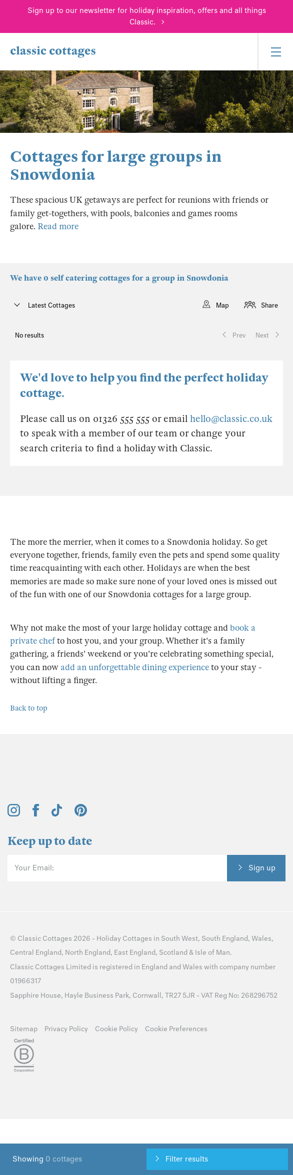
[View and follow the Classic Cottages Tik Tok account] (57, 813)
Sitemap (24, 1029)
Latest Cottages (50, 305)
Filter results (187, 1159)
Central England (36, 952)
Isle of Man (212, 952)
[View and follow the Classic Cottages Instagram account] (14, 813)
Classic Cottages (45, 938)
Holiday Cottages (124, 938)
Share (269, 305)
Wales (262, 938)
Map (222, 305)
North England (87, 952)
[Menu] (275, 51)
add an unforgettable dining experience (134, 667)
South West (179, 938)
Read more (58, 226)
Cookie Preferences (176, 1029)
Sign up (262, 867)
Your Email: (34, 867)
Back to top (29, 708)
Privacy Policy (66, 1029)
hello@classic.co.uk (231, 418)
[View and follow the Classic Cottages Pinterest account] (80, 813)
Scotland (173, 952)
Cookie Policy (116, 1029)
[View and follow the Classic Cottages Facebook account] (35, 813)
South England (225, 938)
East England (135, 952)
